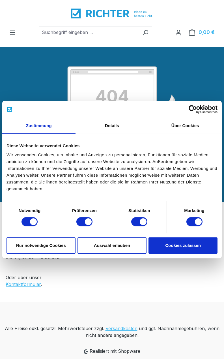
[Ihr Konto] (178, 32)
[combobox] (89, 32)
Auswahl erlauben (112, 245)
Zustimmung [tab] (39, 125)
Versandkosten (121, 328)
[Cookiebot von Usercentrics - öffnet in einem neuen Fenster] (192, 109)
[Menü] (12, 32)
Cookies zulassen (183, 245)
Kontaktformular (23, 284)
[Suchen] (145, 32)
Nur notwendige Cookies (41, 245)
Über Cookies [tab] (185, 125)
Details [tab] (112, 125)
